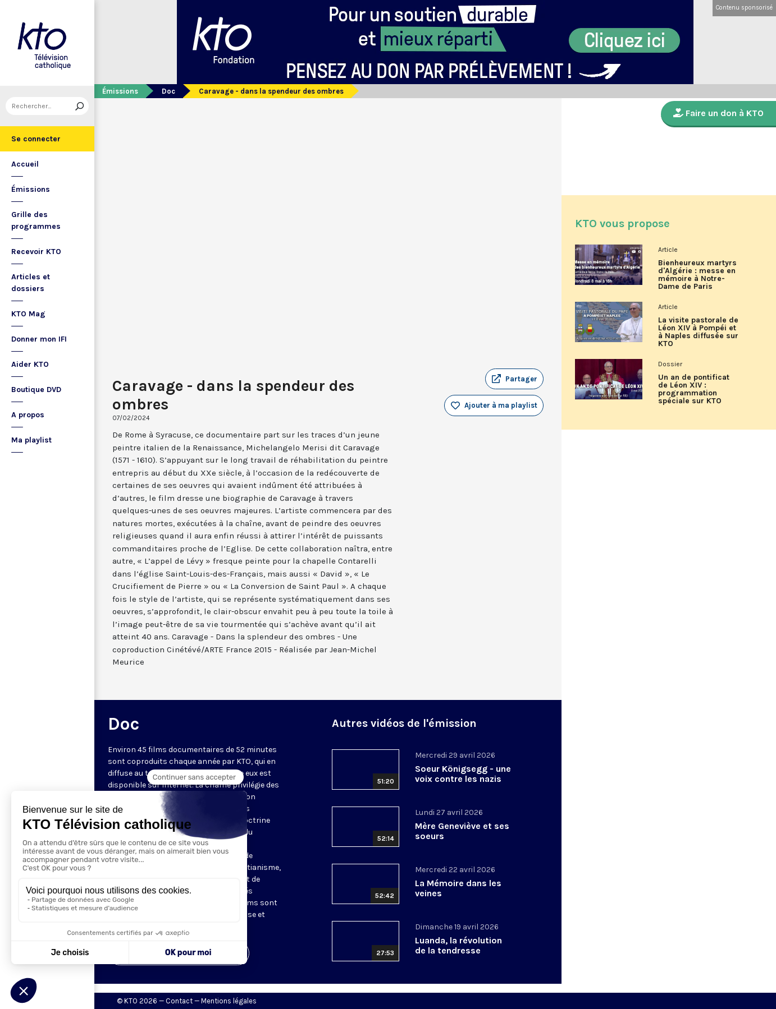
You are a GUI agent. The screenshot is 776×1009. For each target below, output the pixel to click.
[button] (514, 379)
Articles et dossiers (30, 282)
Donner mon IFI (39, 339)
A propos (27, 415)
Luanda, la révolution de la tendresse (458, 945)
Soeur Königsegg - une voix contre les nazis (463, 773)
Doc (168, 91)
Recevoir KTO (36, 251)
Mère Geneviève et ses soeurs (462, 831)
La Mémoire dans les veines (458, 888)
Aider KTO (30, 364)
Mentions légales (229, 1001)
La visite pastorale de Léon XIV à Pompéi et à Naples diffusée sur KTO (698, 332)
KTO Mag (28, 314)
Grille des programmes (36, 220)
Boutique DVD (36, 389)
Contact (179, 1001)
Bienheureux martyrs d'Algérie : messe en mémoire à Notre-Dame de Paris (697, 275)
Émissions (30, 189)
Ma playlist (31, 440)
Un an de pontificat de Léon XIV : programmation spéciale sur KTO (693, 389)
